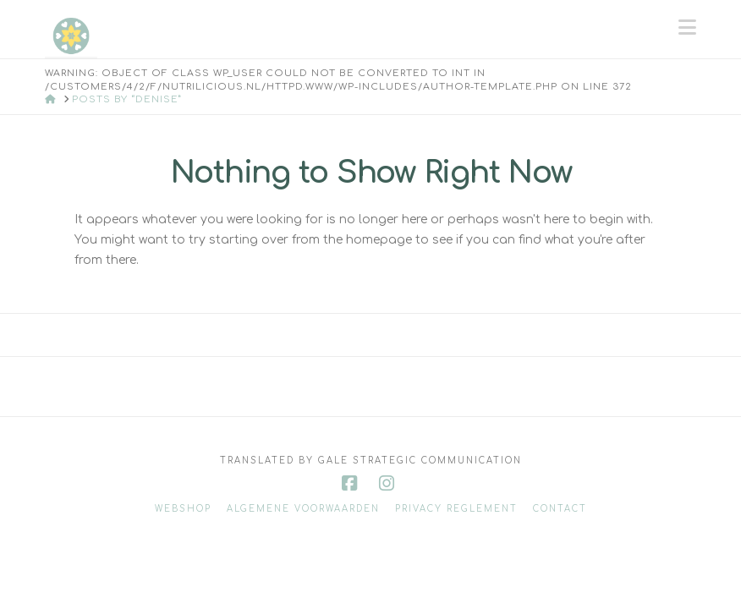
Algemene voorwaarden (303, 508)
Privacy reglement (456, 508)
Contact (560, 508)
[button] (687, 28)
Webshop (183, 508)
